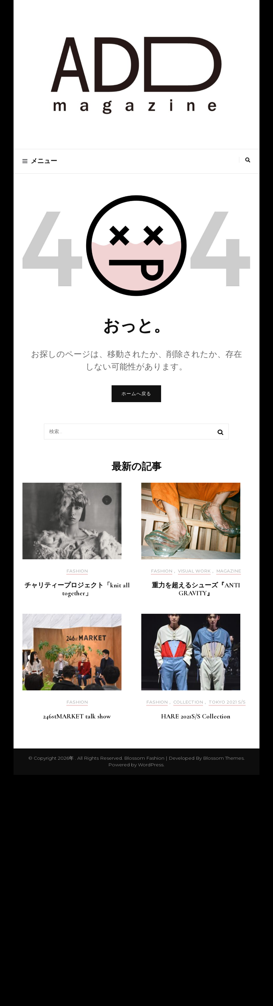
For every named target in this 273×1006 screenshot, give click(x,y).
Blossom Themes (223, 758)
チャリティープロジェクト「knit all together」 (77, 589)
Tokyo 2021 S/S (227, 702)
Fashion (77, 571)
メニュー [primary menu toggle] (39, 161)
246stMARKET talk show (77, 716)
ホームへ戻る (136, 394)
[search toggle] (247, 159)
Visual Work (194, 571)
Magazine (228, 571)
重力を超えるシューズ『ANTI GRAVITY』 (196, 589)
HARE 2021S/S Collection (195, 716)
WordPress (150, 765)
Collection (188, 702)
